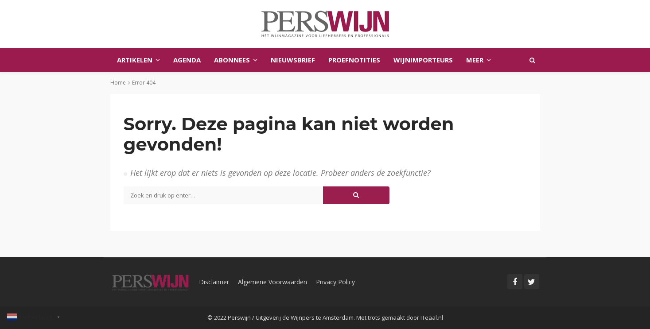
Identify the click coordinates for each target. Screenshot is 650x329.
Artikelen (134, 59)
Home (118, 82)
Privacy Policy (335, 282)
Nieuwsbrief (293, 59)
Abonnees (232, 59)
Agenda (187, 59)
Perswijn (239, 317)
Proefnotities (354, 59)
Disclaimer (214, 282)
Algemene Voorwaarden (272, 282)
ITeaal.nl (431, 317)
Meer (474, 59)
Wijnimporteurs (423, 59)
